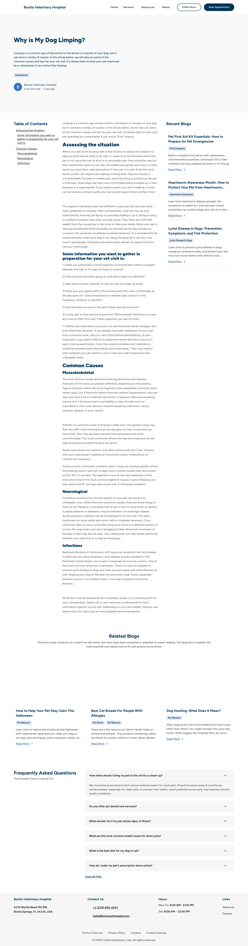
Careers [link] (227, 913)
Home (114, 7)
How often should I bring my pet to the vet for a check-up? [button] (158, 775)
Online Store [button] (189, 7)
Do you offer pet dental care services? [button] (158, 806)
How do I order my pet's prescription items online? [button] (158, 865)
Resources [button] (147, 7)
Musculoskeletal (27, 153)
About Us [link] (228, 907)
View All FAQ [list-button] (93, 876)
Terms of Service (92, 932)
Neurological (25, 158)
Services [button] (128, 7)
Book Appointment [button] (219, 7)
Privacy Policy (116, 932)
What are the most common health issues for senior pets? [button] (158, 836)
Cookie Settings (156, 932)
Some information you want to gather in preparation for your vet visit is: (37, 139)
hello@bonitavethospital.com (109, 916)
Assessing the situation (30, 130)
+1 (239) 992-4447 (103, 907)
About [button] (166, 7)
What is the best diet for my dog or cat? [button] (158, 851)
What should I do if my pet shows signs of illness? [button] (158, 821)
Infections (23, 163)
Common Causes (26, 148)
